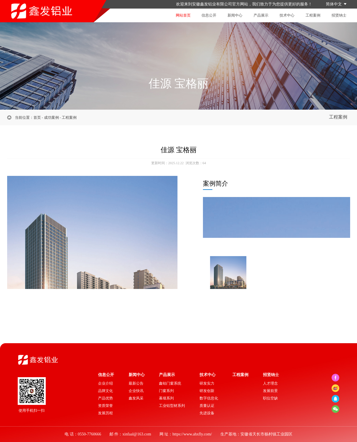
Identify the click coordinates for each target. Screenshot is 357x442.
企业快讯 (136, 391)
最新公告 (136, 383)
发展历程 (105, 413)
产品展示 (261, 15)
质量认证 (207, 405)
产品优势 (105, 398)
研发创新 (207, 391)
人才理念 (270, 383)
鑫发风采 (136, 398)
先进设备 (207, 413)
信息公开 (209, 15)
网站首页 (183, 15)
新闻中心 (235, 15)
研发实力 (207, 383)
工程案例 (313, 15)
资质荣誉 (105, 405)
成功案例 (51, 117)
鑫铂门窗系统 (170, 383)
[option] (92, 253)
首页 (37, 117)
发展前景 (270, 391)
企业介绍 (105, 383)
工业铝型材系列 (172, 405)
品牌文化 (105, 391)
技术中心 (287, 15)
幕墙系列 (166, 398)
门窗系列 (166, 391)
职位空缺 (270, 398)
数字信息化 (209, 398)
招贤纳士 (339, 15)
